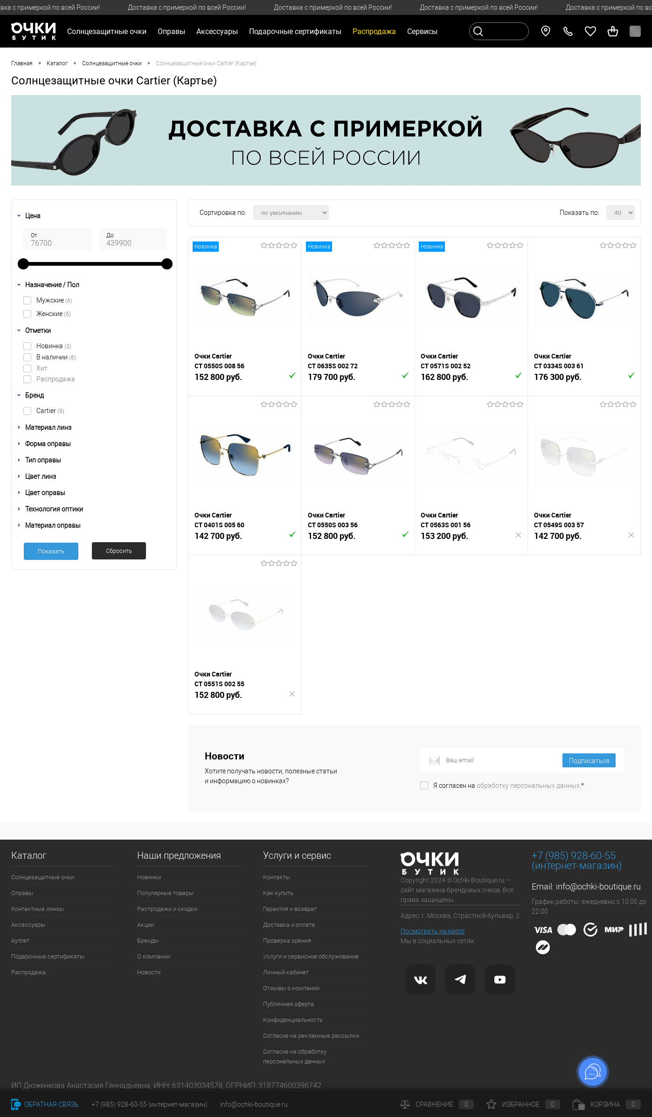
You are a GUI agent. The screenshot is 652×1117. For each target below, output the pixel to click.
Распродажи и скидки (167, 908)
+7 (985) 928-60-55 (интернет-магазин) (149, 1104)
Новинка (53, 346)
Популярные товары (165, 892)
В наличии (56, 357)
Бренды (148, 940)
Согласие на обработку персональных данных (294, 1056)
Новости (148, 972)
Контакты (276, 877)
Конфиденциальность (293, 1019)
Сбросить (119, 550)
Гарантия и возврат (290, 908)
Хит (42, 368)
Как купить (278, 892)
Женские (53, 313)
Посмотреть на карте (433, 931)
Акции (145, 924)
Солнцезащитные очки (42, 877)
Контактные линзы (37, 908)
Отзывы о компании (291, 988)
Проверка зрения (287, 940)
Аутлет (20, 940)
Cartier (50, 410)
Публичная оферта (288, 1003)
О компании (153, 956)
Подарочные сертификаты (295, 31)
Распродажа (55, 379)
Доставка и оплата (289, 924)
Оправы (22, 892)
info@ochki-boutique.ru (598, 886)
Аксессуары (28, 924)
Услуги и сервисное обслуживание (311, 956)
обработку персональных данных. (529, 785)
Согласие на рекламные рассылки (311, 1035)
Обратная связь (45, 1104)
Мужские (54, 300)
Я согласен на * (508, 785)
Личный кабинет (286, 972)
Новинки (149, 877)
